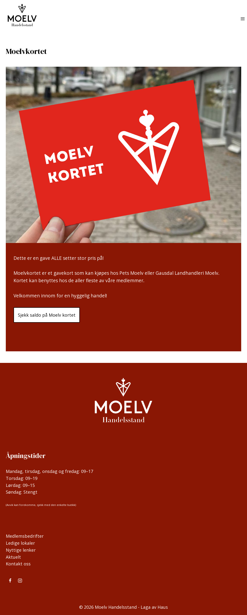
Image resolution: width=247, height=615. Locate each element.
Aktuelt (13, 557)
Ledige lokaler (20, 543)
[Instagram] (20, 580)
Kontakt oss (18, 564)
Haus (163, 607)
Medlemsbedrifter (25, 536)
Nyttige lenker (21, 550)
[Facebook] (10, 580)
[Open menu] (242, 19)
